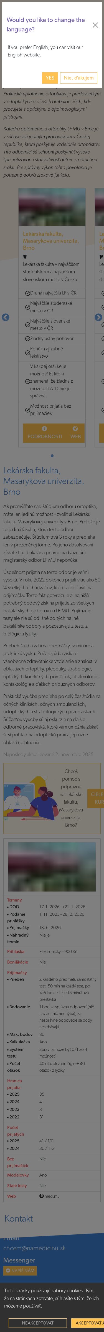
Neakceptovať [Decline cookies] (38, 1323)
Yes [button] (50, 78)
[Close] (95, 25)
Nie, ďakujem (79, 78)
